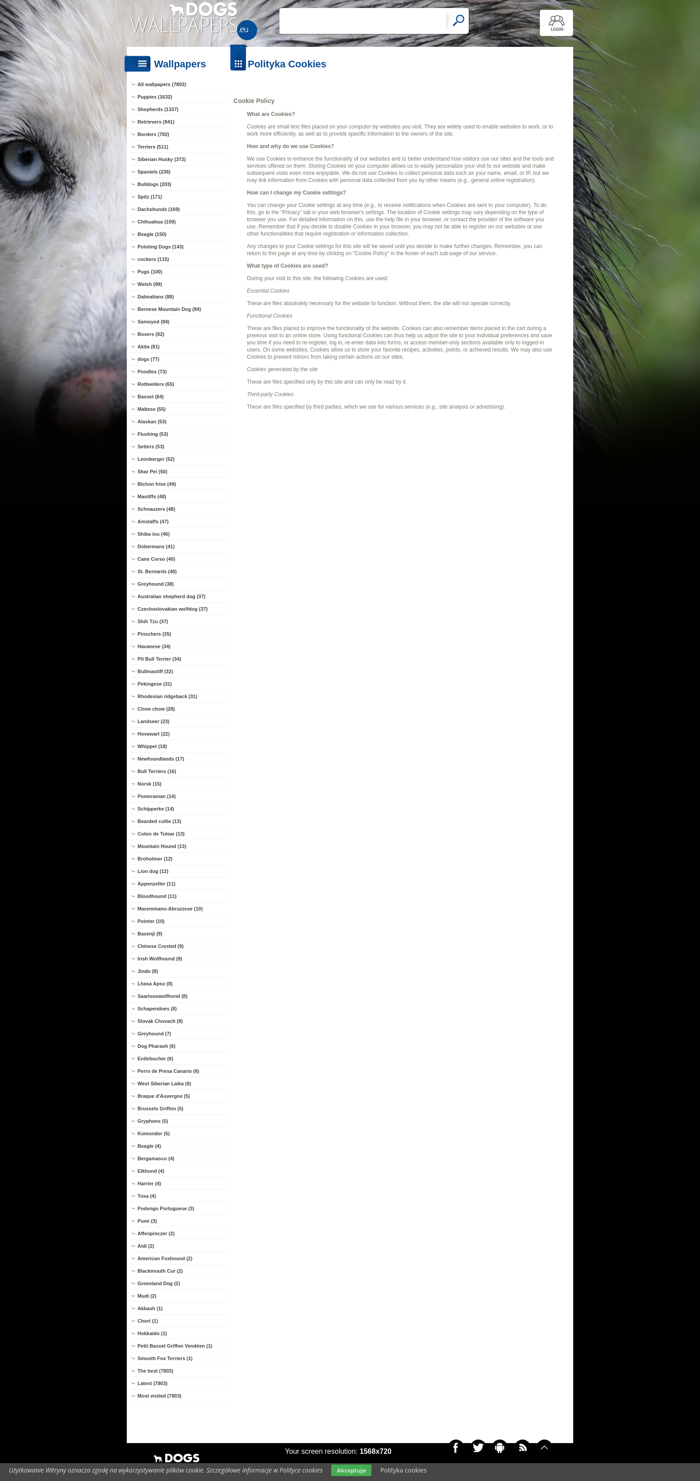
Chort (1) (148, 1321)
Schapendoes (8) (157, 1008)
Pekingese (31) (155, 684)
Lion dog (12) (153, 871)
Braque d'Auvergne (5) (164, 1096)
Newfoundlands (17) (161, 758)
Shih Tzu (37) (153, 621)
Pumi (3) (147, 1221)
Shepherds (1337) (158, 109)
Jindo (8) (148, 971)
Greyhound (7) (154, 1033)
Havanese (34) (154, 646)
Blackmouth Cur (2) (160, 1271)
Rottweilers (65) (156, 384)
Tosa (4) (147, 1196)
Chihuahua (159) (157, 221)
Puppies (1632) (155, 96)
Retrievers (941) (156, 121)
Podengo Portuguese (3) (166, 1208)
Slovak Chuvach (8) (160, 1021)
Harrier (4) (149, 1183)
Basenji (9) (150, 933)
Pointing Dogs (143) (160, 246)
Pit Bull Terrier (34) (159, 659)
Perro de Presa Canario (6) (168, 1071)
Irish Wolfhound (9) (160, 958)
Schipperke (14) (156, 808)
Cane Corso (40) (156, 559)
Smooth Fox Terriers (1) (165, 1358)
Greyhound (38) (156, 584)
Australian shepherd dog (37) (171, 596)
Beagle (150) (152, 234)
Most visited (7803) (159, 1395)
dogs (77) (148, 359)
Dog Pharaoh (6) (156, 1046)
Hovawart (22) (154, 733)
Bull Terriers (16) (157, 771)
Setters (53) (151, 446)
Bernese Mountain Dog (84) (169, 309)
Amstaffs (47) (153, 521)
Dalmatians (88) (156, 296)
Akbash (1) (150, 1308)
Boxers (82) (151, 334)
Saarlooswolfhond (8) (163, 996)
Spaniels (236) (154, 171)
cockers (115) (153, 259)
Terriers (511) (153, 146)
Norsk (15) (150, 783)
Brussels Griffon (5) (160, 1108)
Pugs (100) (150, 271)
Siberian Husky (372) (162, 159)
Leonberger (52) (156, 459)
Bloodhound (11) (157, 896)
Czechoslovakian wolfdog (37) (173, 609)
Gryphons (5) (153, 1121)
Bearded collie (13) (159, 821)
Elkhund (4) (151, 1171)
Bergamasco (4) (156, 1158)
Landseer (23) (154, 721)
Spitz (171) (150, 196)
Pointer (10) (151, 921)
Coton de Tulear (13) (161, 833)
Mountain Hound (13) (162, 846)
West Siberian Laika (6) (164, 1083)
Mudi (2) (147, 1296)
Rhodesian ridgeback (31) (167, 696)
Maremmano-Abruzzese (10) (170, 908)
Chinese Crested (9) (160, 946)
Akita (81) (149, 346)
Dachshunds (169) (159, 209)
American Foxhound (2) (165, 1258)
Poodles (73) (152, 371)
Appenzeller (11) (156, 883)
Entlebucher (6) (155, 1058)
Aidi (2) (146, 1246)
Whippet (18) (152, 746)
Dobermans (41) (156, 546)
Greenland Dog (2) (159, 1283)
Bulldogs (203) (154, 184)
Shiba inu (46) (154, 534)
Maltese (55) (152, 409)
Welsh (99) (150, 284)
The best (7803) (155, 1370)
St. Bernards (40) (157, 571)
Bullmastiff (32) (155, 671)
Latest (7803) (152, 1383)
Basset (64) (151, 396)
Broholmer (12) (155, 858)
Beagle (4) (149, 1146)
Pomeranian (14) (157, 796)
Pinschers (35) (154, 634)
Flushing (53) (153, 434)
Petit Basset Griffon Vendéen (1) (175, 1346)
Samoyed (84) (154, 321)
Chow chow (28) (156, 709)
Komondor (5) (154, 1133)
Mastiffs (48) (152, 496)
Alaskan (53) (152, 421)
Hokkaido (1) (152, 1333)
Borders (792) (153, 134)
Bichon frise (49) (157, 484)
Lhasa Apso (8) (155, 983)
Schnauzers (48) (156, 509)
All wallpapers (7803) (162, 84)
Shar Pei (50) (152, 471)
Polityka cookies (403, 1470)
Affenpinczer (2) (156, 1233)
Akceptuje (351, 1470)
